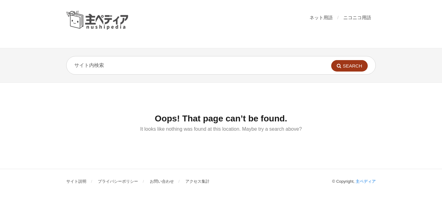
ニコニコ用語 (357, 17)
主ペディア (366, 181)
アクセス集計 (197, 181)
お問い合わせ (162, 181)
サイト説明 (76, 181)
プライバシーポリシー (118, 181)
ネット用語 (321, 17)
